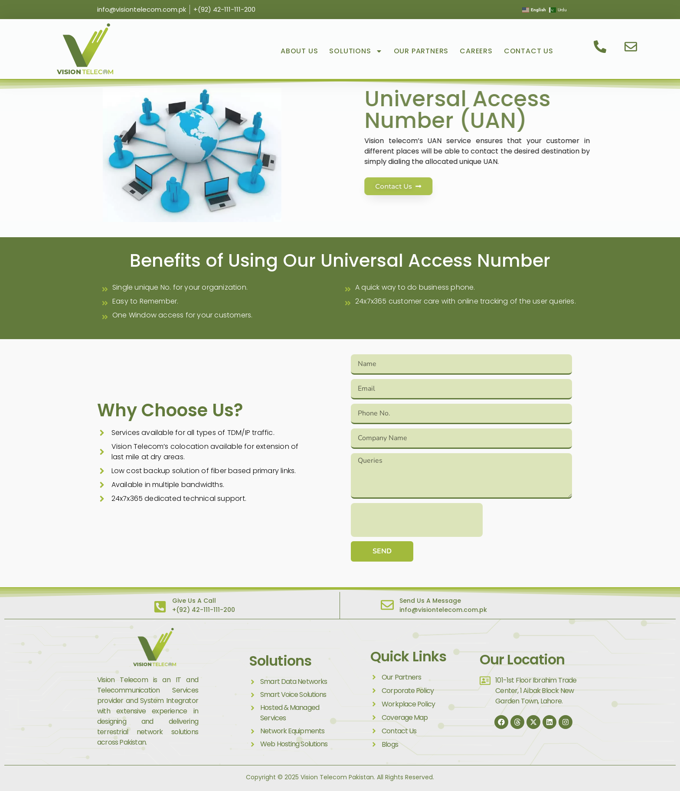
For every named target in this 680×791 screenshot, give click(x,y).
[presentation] (417, 520)
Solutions (355, 51)
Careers (476, 51)
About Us (299, 51)
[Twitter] (533, 722)
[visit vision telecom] (85, 48)
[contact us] (601, 46)
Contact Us (528, 51)
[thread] (517, 722)
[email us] (632, 46)
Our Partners (421, 51)
